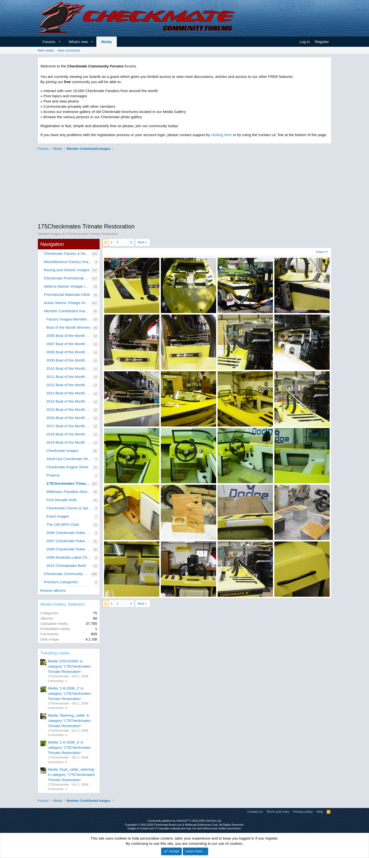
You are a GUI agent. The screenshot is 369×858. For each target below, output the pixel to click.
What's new (78, 42)
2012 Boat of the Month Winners (69, 385)
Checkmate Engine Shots (67, 467)
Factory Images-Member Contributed (69, 319)
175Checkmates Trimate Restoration (68, 483)
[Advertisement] (184, 187)
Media (106, 42)
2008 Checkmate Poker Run (69, 549)
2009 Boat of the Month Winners (69, 360)
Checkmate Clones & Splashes (70, 508)
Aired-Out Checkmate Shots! (70, 459)
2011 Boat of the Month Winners (69, 377)
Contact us (255, 811)
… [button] (124, 242)
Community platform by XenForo (184, 820)
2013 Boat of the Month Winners (69, 393)
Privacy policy (303, 811)
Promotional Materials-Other (67, 294)
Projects (53, 475)
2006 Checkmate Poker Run (69, 533)
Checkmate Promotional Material (67, 278)
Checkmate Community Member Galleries (67, 574)
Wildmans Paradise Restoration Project (69, 491)
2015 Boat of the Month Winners (69, 409)
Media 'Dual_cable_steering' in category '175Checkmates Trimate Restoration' (71, 774)
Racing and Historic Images (66, 270)
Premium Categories (61, 582)
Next (140, 242)
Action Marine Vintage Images (67, 303)
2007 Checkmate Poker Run (69, 541)
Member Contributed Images (67, 311)
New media (46, 50)
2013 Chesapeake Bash (66, 565)
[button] (59, 42)
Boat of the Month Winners (68, 327)
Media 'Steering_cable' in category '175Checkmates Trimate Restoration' (69, 720)
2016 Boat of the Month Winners (69, 418)
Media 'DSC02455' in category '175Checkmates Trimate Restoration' (69, 666)
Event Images (57, 516)
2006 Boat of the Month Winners (69, 335)
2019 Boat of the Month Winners (69, 442)
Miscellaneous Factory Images (69, 262)
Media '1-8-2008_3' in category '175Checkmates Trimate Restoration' (69, 747)
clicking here (221, 135)
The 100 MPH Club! (62, 524)
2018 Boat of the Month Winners (69, 434)
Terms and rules (277, 811)
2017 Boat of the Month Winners (69, 426)
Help (319, 811)
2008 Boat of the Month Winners (69, 352)
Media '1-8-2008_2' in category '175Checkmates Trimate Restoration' (69, 693)
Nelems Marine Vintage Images (68, 286)
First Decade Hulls (61, 500)
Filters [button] (320, 252)
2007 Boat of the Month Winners (69, 344)
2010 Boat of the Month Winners (69, 368)
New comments (69, 50)
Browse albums (53, 590)
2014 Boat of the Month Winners (69, 401)
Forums (49, 42)
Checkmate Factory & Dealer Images (67, 253)
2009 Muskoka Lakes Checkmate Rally (70, 557)
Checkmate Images (62, 450)
